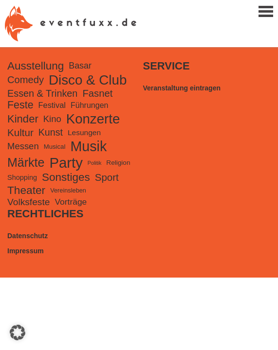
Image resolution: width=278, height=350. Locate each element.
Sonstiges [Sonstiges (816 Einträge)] (66, 177)
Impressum (25, 251)
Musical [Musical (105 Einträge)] (55, 146)
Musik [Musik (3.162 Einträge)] (88, 146)
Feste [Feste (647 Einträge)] (20, 105)
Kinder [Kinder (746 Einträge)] (22, 119)
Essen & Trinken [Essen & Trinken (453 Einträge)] (42, 93)
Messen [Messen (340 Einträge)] (23, 146)
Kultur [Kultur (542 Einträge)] (20, 132)
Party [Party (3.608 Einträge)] (65, 163)
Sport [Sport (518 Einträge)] (107, 177)
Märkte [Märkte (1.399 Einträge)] (25, 162)
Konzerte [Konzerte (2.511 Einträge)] (93, 118)
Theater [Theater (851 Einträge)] (26, 190)
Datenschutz (27, 236)
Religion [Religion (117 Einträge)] (118, 162)
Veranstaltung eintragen (182, 88)
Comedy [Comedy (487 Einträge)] (25, 79)
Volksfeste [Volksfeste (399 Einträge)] (28, 202)
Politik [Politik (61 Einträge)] (94, 163)
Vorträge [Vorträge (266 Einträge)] (71, 202)
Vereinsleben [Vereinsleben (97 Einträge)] (68, 190)
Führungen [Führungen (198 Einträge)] (90, 105)
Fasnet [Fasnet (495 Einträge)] (97, 93)
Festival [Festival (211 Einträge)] (52, 105)
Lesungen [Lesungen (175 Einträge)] (84, 132)
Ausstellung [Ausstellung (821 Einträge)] (35, 66)
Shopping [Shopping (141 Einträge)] (22, 177)
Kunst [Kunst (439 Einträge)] (50, 132)
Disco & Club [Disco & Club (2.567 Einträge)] (88, 80)
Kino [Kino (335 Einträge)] (52, 119)
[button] (17, 332)
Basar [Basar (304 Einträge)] (80, 65)
